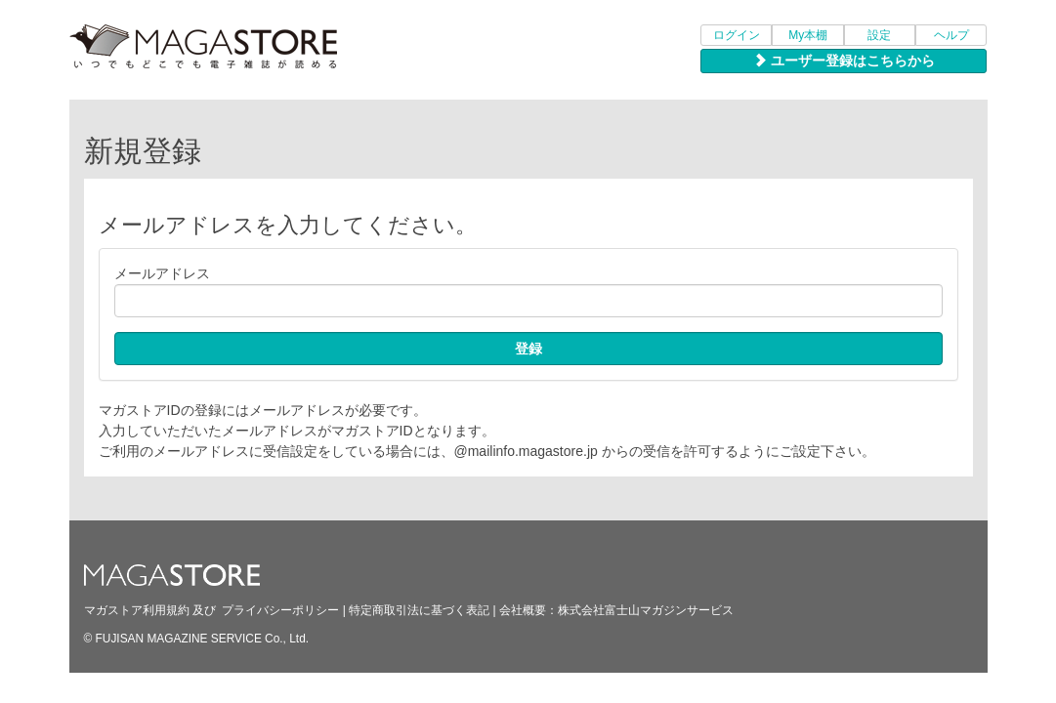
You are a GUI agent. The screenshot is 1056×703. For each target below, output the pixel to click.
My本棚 (807, 35)
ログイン (736, 35)
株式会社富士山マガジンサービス (646, 610)
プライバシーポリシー (280, 610)
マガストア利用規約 (137, 610)
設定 (879, 35)
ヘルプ (951, 35)
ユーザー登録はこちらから (844, 60)
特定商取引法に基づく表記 (419, 610)
